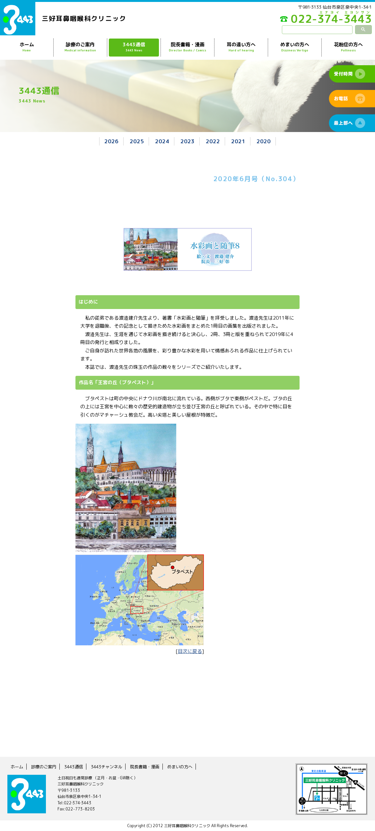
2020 (264, 141)
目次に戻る (190, 651)
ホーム (26, 47)
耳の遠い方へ (241, 47)
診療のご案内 (80, 47)
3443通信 (134, 47)
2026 (111, 141)
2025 (137, 141)
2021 (238, 141)
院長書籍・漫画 (187, 47)
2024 (162, 141)
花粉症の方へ (348, 47)
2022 (213, 141)
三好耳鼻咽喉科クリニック (84, 18)
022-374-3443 (324, 20)
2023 (187, 141)
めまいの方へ (294, 47)
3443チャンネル (110, 766)
